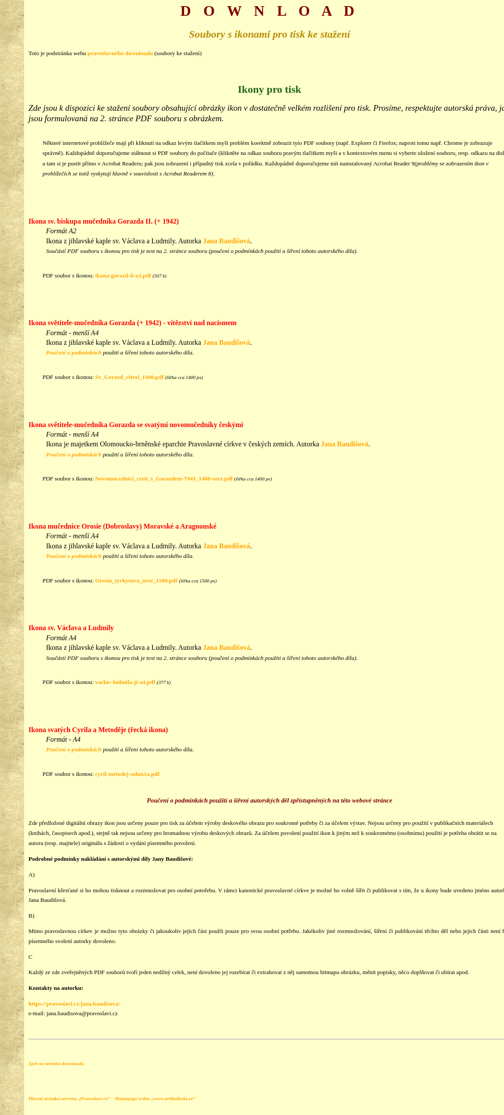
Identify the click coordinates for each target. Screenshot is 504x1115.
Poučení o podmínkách (74, 352)
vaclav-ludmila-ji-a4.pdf (125, 682)
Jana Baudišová (226, 241)
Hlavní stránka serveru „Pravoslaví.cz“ (69, 1098)
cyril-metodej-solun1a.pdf (127, 774)
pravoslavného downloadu (120, 53)
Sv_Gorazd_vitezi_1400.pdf (129, 377)
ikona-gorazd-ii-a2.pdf (123, 275)
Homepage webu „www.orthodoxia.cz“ (155, 1098)
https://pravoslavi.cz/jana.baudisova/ (74, 1003)
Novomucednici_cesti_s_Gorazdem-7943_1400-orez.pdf (164, 478)
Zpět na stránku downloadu (56, 1063)
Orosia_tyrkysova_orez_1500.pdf (136, 580)
